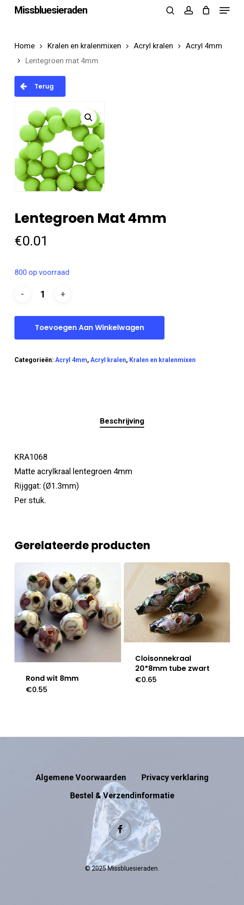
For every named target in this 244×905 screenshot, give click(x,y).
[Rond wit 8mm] (67, 612)
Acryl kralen (153, 46)
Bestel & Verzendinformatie (122, 795)
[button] (225, 10)
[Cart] (206, 10)
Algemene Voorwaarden (81, 777)
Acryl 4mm (204, 46)
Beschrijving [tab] (122, 420)
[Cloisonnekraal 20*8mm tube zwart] (177, 602)
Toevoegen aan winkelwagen (89, 327)
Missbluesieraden (50, 10)
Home (24, 46)
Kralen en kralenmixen (84, 46)
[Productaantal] (42, 294)
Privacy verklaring (175, 777)
